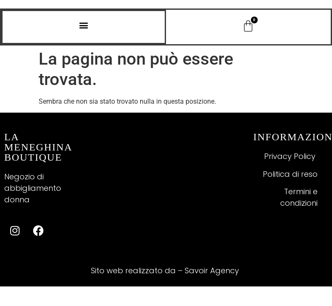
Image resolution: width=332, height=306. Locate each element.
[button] (84, 25)
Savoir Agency (213, 270)
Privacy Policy (291, 156)
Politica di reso (290, 174)
